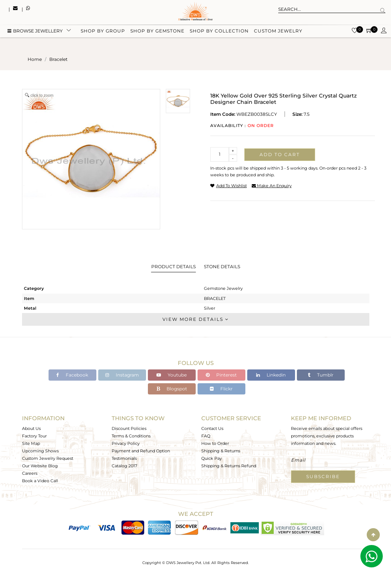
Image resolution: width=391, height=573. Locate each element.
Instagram (122, 375)
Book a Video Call (40, 480)
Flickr (221, 388)
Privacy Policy (126, 443)
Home (35, 59)
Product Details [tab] (173, 266)
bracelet (58, 59)
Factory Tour (34, 436)
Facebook (72, 375)
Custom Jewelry (278, 31)
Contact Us (212, 428)
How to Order (215, 443)
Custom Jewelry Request (47, 458)
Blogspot (171, 388)
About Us (31, 428)
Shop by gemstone (157, 31)
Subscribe (323, 476)
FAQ (205, 436)
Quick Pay (211, 458)
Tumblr (320, 375)
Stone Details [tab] (222, 266)
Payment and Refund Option (141, 450)
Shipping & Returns (220, 450)
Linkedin (271, 375)
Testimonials (124, 458)
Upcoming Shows (40, 450)
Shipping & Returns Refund (228, 465)
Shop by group (103, 31)
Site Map (31, 443)
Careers (29, 473)
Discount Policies (129, 428)
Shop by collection (219, 31)
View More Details (195, 319)
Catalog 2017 (124, 465)
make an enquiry (272, 185)
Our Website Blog (40, 465)
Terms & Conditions (131, 436)
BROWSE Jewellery (35, 31)
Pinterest (221, 375)
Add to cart (280, 154)
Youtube (171, 375)
